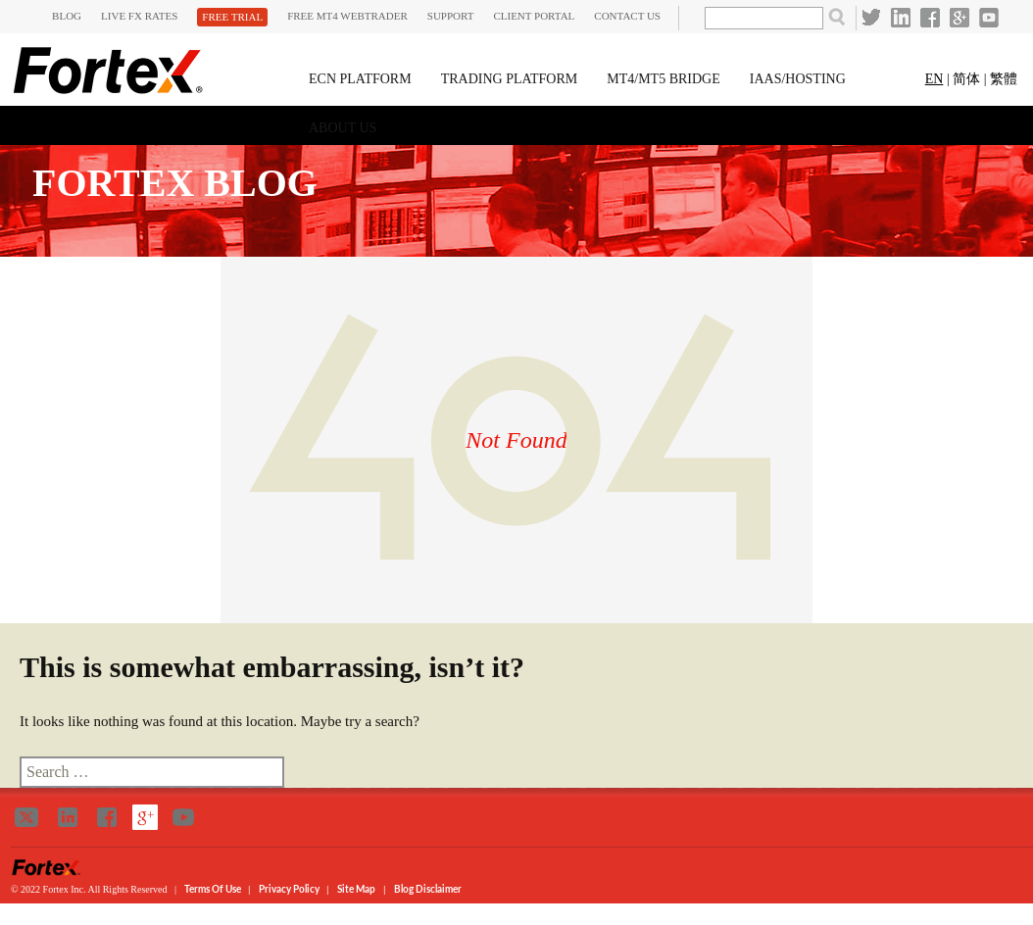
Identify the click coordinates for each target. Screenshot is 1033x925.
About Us (342, 128)
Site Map (356, 889)
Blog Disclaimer (428, 889)
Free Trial (232, 17)
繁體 (1003, 79)
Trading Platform (509, 79)
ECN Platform (360, 79)
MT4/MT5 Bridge (663, 79)
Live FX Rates (139, 16)
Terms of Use (213, 889)
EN (934, 79)
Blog (66, 16)
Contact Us (627, 16)
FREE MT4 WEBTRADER (347, 16)
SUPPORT (450, 16)
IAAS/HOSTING (798, 79)
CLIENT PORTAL (533, 16)
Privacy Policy (290, 889)
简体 (966, 79)
